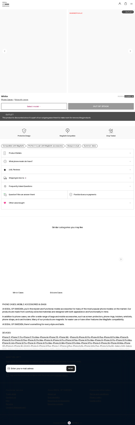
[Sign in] (120, 4)
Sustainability (54, 387)
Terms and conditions (99, 383)
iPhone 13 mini (8, 332)
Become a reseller (55, 394)
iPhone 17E (54, 327)
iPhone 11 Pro (86, 332)
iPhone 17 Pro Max (31, 327)
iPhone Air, (44, 327)
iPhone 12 (32, 332)
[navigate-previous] (121, 248)
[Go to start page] (5, 4)
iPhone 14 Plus (71, 330)
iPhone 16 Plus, (97, 327)
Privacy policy (96, 387)
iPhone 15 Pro (8, 330)
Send (70, 358)
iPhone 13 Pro (109, 330)
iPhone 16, (74, 327)
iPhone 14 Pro (59, 330)
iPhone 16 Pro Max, (112, 327)
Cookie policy (95, 390)
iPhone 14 (48, 330)
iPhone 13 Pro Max (124, 330)
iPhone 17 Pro (17, 327)
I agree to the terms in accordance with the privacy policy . (39, 364)
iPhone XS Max (117, 332)
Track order (11, 383)
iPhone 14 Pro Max (86, 330)
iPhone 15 (124, 327)
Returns (9, 394)
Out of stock (101, 106)
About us (52, 383)
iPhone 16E (64, 327)
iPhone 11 (96, 332)
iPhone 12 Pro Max (44, 332)
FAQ (7, 390)
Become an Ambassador (59, 390)
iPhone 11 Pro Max (73, 332)
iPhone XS (105, 332)
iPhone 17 (6, 327)
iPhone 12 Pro (21, 332)
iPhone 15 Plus (21, 330)
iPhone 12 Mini (59, 332)
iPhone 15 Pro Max (35, 330)
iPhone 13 (99, 330)
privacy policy (62, 364)
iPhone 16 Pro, (84, 327)
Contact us (11, 387)
